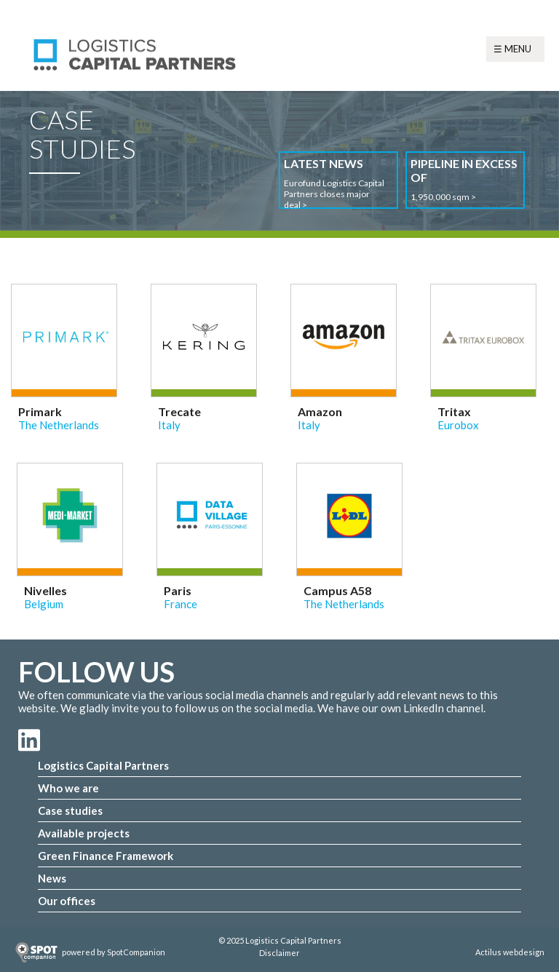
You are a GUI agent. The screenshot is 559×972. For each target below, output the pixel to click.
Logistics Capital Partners (103, 765)
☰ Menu (512, 49)
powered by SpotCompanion (113, 952)
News (52, 878)
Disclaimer (279, 952)
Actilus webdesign (509, 952)
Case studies (70, 810)
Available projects (84, 833)
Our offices (66, 900)
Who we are (68, 787)
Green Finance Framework (105, 855)
